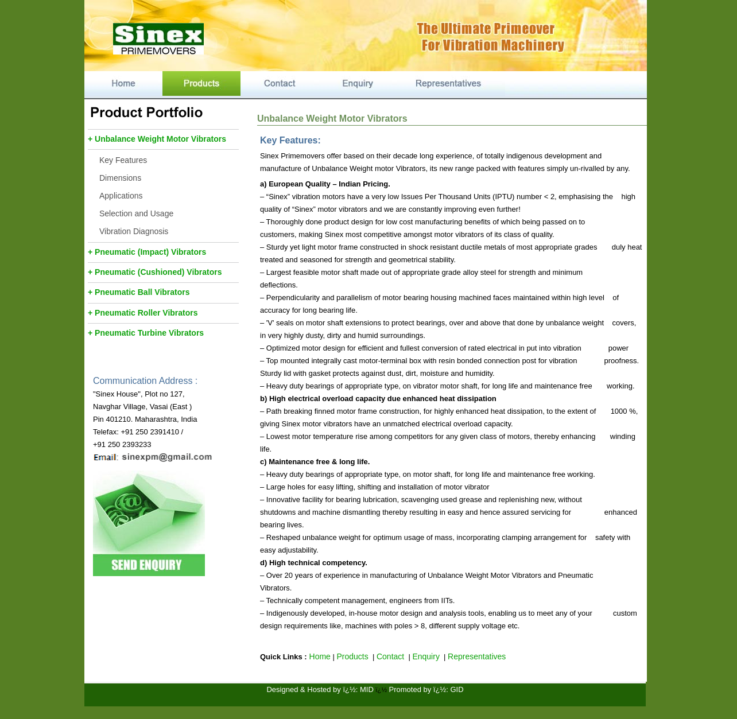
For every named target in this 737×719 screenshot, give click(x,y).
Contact (390, 656)
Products (352, 656)
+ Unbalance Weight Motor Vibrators (157, 138)
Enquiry (425, 656)
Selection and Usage (136, 213)
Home (319, 656)
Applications (121, 195)
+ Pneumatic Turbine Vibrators (146, 332)
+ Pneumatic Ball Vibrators (139, 292)
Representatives (477, 656)
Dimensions (120, 177)
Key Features (123, 160)
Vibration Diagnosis (133, 231)
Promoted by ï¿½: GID (426, 689)
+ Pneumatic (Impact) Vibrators (147, 251)
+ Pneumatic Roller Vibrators (143, 312)
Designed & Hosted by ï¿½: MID (319, 689)
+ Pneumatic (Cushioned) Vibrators (155, 272)
